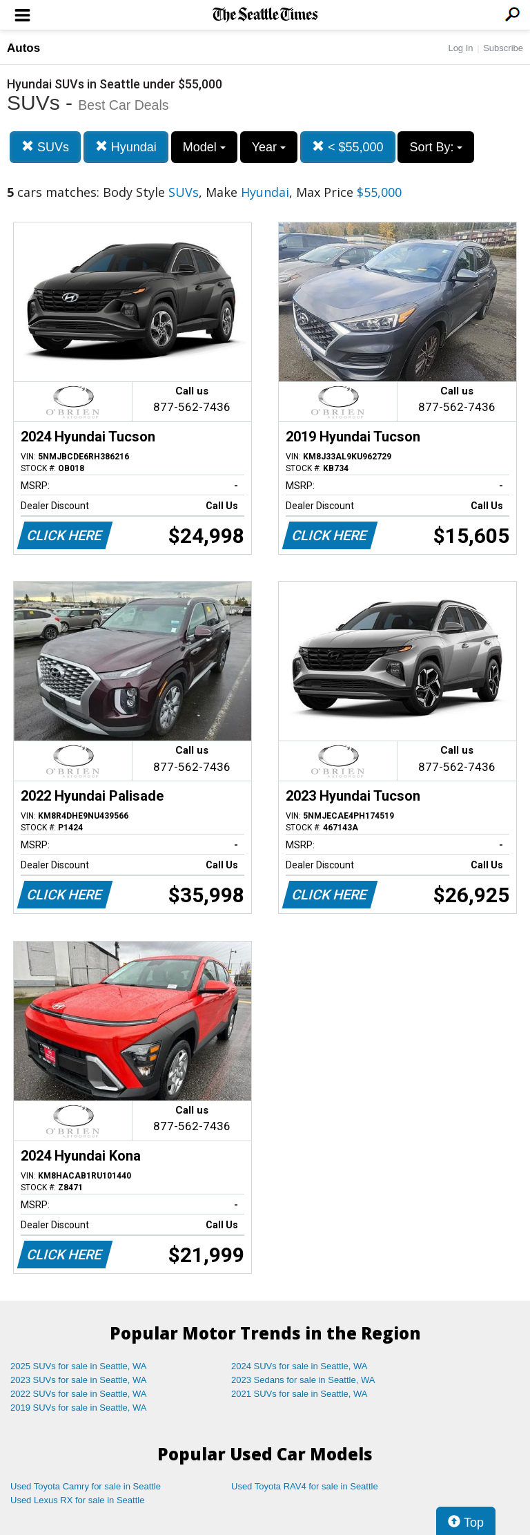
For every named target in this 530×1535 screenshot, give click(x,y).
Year (269, 147)
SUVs (45, 147)
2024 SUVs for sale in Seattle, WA (299, 1366)
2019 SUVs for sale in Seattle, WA (78, 1407)
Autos (23, 48)
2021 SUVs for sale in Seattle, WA (299, 1394)
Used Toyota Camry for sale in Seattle (85, 1486)
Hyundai (126, 147)
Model (204, 147)
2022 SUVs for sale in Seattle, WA (78, 1394)
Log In (460, 48)
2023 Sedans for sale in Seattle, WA (303, 1380)
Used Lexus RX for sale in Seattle (77, 1500)
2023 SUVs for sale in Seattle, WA (78, 1380)
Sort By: (435, 147)
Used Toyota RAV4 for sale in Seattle (304, 1486)
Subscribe (503, 48)
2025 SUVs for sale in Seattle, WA (78, 1366)
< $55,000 (348, 147)
